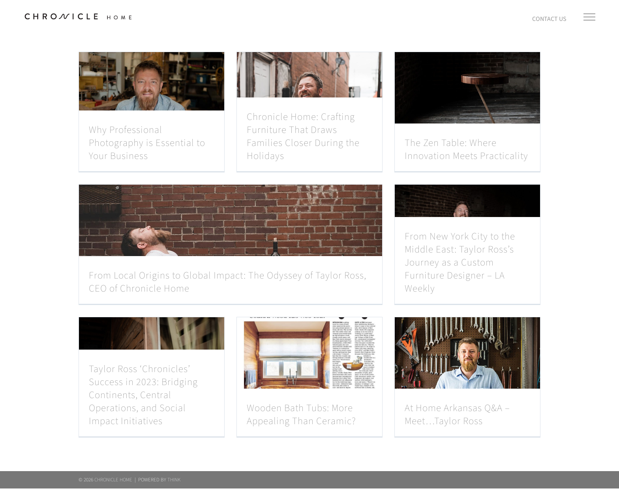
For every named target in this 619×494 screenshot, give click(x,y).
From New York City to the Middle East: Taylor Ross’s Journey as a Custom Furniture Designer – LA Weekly (460, 263)
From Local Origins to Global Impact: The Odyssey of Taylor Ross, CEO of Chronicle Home (227, 282)
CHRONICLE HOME (113, 485)
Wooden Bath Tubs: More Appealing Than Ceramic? (301, 414)
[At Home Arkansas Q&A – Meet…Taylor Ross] (467, 376)
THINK (173, 485)
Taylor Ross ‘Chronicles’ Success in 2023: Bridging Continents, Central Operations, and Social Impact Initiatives (143, 395)
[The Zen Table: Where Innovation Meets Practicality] (467, 111)
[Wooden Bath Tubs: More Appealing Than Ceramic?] (309, 376)
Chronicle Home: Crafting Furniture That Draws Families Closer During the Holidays (303, 136)
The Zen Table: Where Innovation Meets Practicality (466, 149)
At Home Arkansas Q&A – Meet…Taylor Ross (457, 414)
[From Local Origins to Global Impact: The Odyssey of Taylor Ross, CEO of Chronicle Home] (230, 244)
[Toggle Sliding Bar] (549, 16)
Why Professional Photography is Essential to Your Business (147, 143)
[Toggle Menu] (589, 17)
